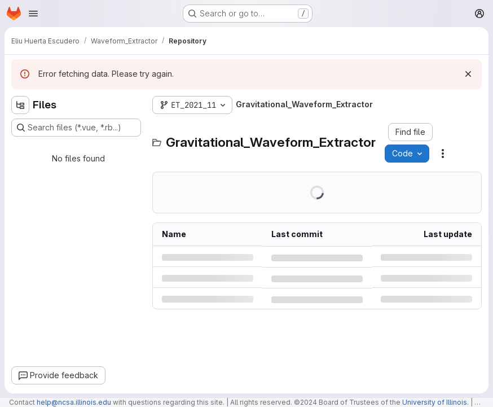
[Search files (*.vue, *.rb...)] (76, 128)
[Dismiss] (468, 74)
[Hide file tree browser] (20, 105)
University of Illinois (434, 402)
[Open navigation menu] (33, 14)
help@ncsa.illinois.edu (74, 402)
